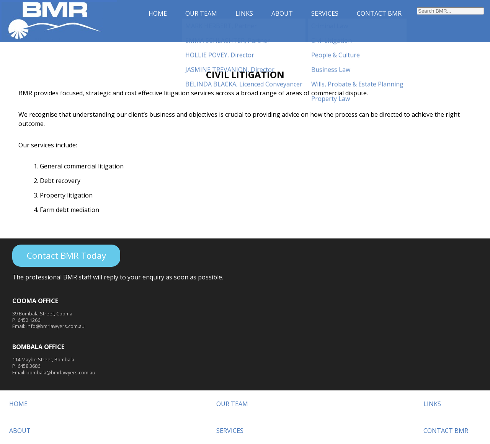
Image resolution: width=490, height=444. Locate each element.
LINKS (244, 13)
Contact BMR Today (66, 255)
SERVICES (324, 13)
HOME (158, 13)
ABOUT (282, 13)
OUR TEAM (201, 13)
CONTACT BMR (379, 13)
